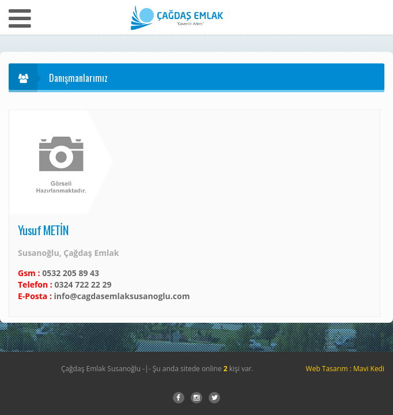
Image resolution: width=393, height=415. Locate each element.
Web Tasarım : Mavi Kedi (345, 368)
